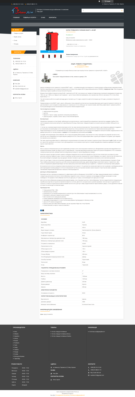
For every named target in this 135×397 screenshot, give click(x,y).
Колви (16, 354)
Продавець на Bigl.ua (67, 393)
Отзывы (16, 44)
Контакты (52, 17)
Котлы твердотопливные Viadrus (61, 336)
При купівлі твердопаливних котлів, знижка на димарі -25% (70, 76)
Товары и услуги (29, 17)
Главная (16, 17)
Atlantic (16, 334)
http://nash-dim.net (20, 86)
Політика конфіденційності (97, 331)
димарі (65, 132)
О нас (43, 17)
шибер (90, 132)
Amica (16, 338)
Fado (15, 345)
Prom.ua (76, 392)
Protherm (16, 343)
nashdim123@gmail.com (21, 88)
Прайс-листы (17, 37)
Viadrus (16, 349)
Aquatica (16, 336)
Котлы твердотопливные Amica (61, 334)
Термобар (17, 358)
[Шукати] (122, 10)
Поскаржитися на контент (62, 395)
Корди (16, 352)
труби (111, 140)
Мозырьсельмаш (19, 356)
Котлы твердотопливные (59, 331)
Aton (15, 331)
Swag (15, 347)
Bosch (16, 340)
